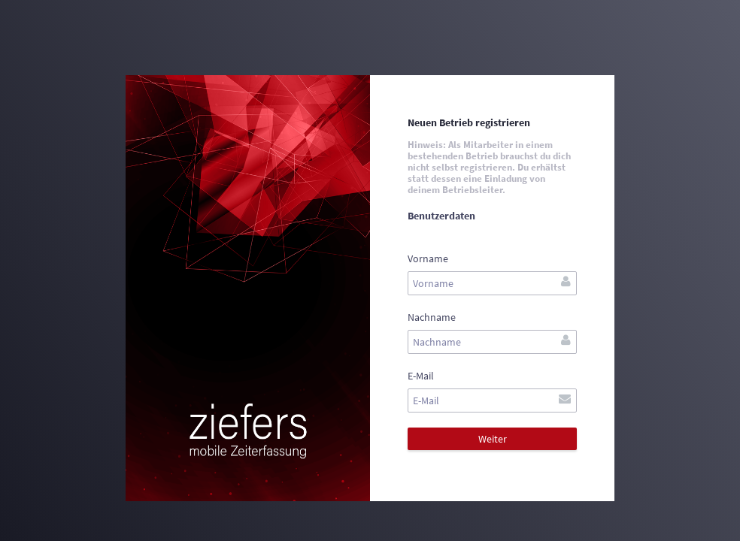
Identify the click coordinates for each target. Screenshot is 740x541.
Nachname (432, 317)
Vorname (428, 258)
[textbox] (492, 283)
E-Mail (421, 375)
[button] (492, 439)
